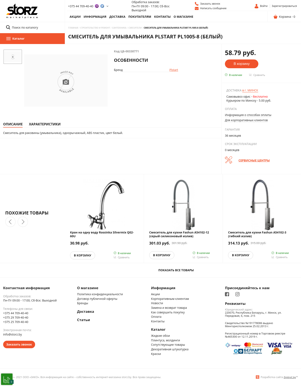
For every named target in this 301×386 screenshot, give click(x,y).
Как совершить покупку (168, 312)
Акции (75, 17)
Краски (156, 354)
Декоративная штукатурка (170, 349)
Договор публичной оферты (97, 299)
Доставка (117, 17)
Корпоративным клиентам (170, 299)
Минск (250, 90)
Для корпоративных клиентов (246, 120)
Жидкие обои (160, 336)
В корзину (82, 255)
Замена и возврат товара (169, 308)
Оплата (156, 317)
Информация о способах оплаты (248, 115)
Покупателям (139, 17)
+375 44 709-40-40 (80, 6)
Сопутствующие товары (168, 345)
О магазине (183, 17)
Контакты (162, 17)
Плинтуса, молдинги (165, 340)
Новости (157, 303)
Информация (95, 17)
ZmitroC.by (290, 377)
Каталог (158, 330)
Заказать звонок (19, 344)
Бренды (82, 303)
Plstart (173, 70)
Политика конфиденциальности (100, 294)
